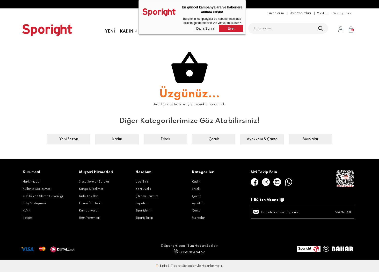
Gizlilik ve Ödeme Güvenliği (43, 196)
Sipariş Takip (144, 218)
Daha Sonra (205, 28)
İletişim (28, 218)
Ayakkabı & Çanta (262, 139)
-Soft (162, 265)
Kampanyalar (89, 210)
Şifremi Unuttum (147, 196)
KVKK (26, 210)
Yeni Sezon (68, 139)
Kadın (126, 31)
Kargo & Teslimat (91, 189)
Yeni (110, 31)
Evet (231, 28)
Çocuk (214, 139)
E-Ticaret (175, 265)
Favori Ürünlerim (90, 203)
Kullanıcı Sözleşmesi (37, 189)
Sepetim (141, 203)
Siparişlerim (144, 210)
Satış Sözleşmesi (34, 203)
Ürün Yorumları (89, 218)
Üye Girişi (142, 181)
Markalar (310, 139)
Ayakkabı (198, 203)
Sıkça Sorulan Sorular (94, 181)
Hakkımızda (31, 181)
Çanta (196, 210)
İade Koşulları (89, 196)
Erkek (165, 139)
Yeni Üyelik (143, 189)
